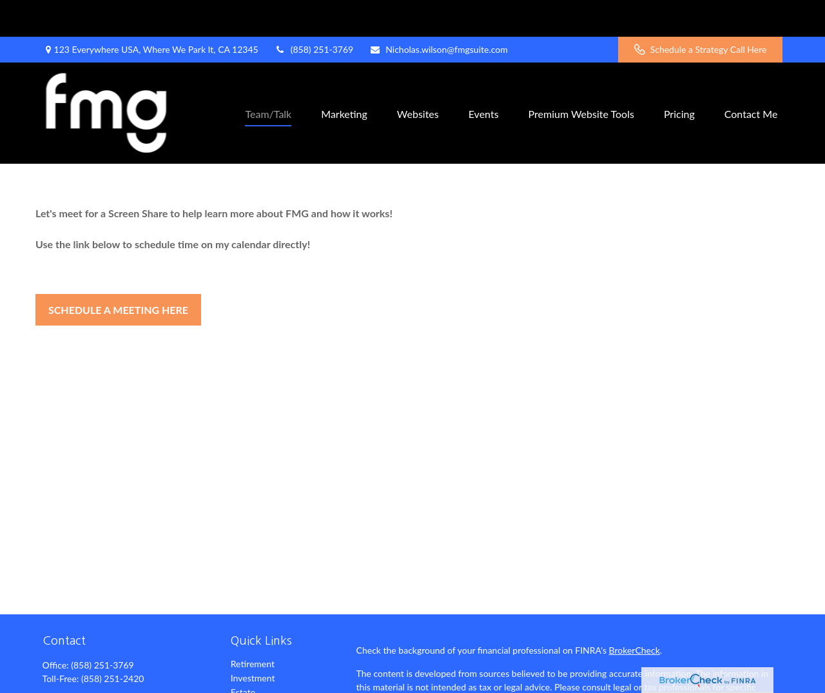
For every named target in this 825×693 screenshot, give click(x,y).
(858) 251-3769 (314, 13)
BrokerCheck (634, 613)
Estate (243, 655)
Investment (253, 641)
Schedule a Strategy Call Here (700, 13)
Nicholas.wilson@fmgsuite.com (438, 13)
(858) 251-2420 (112, 641)
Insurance (250, 669)
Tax (237, 683)
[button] (268, 76)
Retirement (253, 626)
